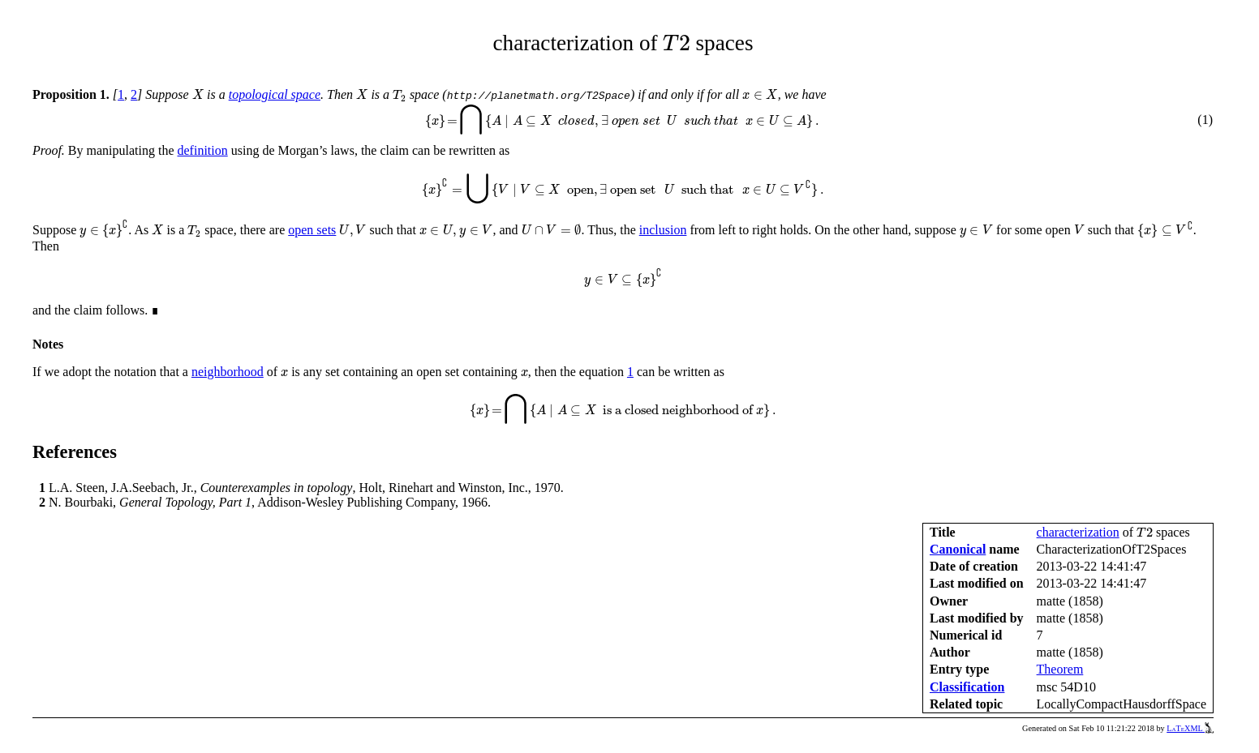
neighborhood (227, 372)
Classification (967, 687)
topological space (274, 94)
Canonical (958, 549)
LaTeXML (1190, 728)
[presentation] (676, 42)
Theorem (1060, 669)
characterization (1078, 532)
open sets (312, 230)
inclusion (663, 230)
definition (203, 150)
